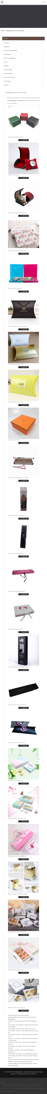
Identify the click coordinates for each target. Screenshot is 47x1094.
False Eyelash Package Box (9, 77)
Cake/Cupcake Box (20, 1024)
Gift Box (6, 62)
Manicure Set (34, 1088)
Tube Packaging (7, 81)
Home (2, 30)
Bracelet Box (17, 1050)
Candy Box (18, 1030)
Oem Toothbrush (26, 1088)
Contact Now (24, 140)
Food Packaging (7, 54)
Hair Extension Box (21, 1017)
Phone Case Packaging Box (9, 58)
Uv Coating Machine (30, 1085)
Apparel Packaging (8, 69)
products (5, 38)
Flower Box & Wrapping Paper (10, 50)
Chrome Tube (40, 1085)
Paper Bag (6, 85)
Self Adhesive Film (9, 1091)
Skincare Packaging (22, 1063)
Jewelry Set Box (17, 1021)
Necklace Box (17, 1059)
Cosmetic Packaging (8, 73)
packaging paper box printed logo (15, 30)
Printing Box (4, 1085)
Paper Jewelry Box (6, 1088)
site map (28, 1073)
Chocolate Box (19, 1046)
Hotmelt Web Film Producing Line (16, 1085)
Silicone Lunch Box (16, 1088)
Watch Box (6, 65)
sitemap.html (33, 1073)
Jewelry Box (6, 42)
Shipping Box (7, 46)
